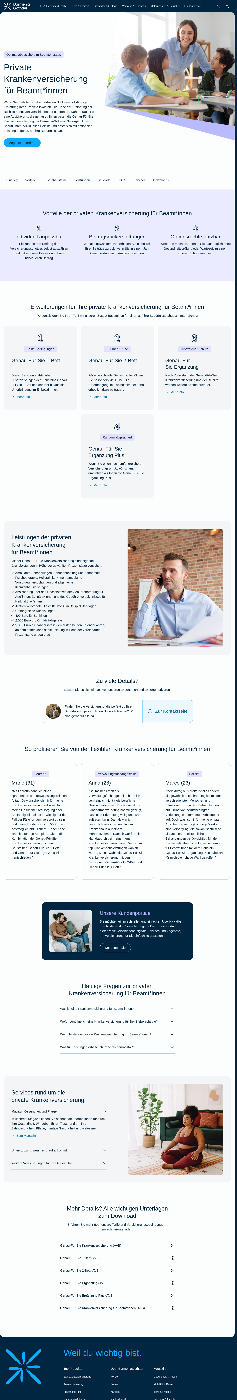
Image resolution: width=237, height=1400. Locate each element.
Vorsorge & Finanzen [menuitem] (134, 6)
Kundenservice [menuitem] (192, 6)
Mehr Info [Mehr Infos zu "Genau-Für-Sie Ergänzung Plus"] (97, 485)
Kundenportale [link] (115, 947)
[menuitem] (218, 6)
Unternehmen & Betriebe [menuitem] (165, 6)
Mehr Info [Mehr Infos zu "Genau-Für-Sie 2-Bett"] (97, 397)
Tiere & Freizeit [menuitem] (80, 6)
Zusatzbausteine (55, 180)
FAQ (122, 180)
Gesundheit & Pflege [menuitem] (105, 6)
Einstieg (12, 180)
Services (139, 180)
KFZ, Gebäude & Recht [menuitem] (53, 6)
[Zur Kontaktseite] (167, 711)
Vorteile (30, 180)
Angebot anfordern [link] (22, 143)
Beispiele (104, 180)
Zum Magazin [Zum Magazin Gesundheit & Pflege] (23, 1136)
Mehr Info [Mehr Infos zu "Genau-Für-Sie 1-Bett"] (20, 397)
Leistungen (82, 180)
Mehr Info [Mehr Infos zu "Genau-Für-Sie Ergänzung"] (174, 392)
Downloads (161, 180)
